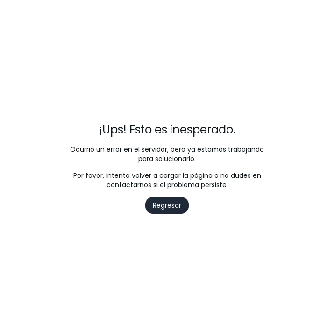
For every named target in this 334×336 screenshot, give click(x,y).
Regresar (167, 205)
